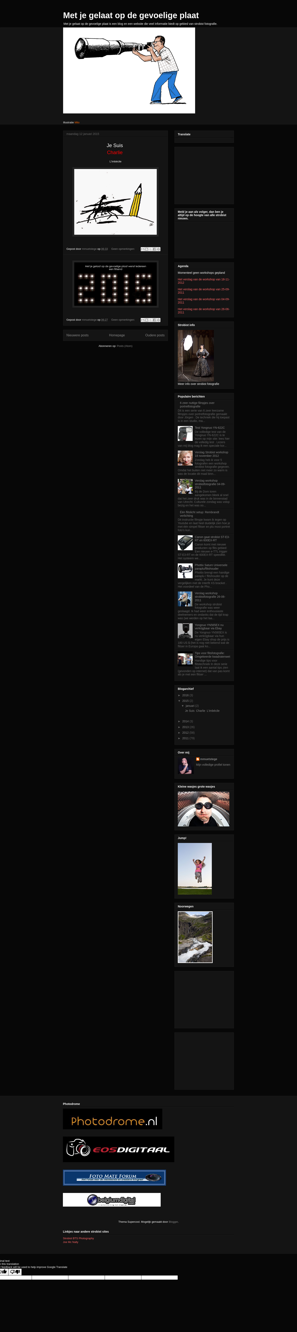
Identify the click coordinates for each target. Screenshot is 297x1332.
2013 (186, 727)
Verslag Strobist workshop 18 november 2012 (211, 454)
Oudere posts (155, 335)
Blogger (173, 1221)
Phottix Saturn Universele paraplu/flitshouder (211, 566)
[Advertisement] (203, 174)
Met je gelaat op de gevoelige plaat (131, 15)
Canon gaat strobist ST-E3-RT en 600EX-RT (212, 538)
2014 (186, 721)
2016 (186, 695)
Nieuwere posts (77, 335)
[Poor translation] (15, 1272)
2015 (186, 700)
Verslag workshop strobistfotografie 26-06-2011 (210, 597)
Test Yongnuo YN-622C (210, 427)
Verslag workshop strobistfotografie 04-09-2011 (210, 484)
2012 (186, 732)
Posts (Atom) (124, 346)
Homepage (117, 335)
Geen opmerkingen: (123, 248)
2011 (186, 738)
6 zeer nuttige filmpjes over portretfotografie (197, 404)
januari (190, 705)
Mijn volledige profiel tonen (213, 764)
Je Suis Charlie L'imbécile (202, 710)
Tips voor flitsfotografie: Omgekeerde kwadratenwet (212, 654)
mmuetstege (208, 759)
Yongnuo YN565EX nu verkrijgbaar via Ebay (209, 626)
